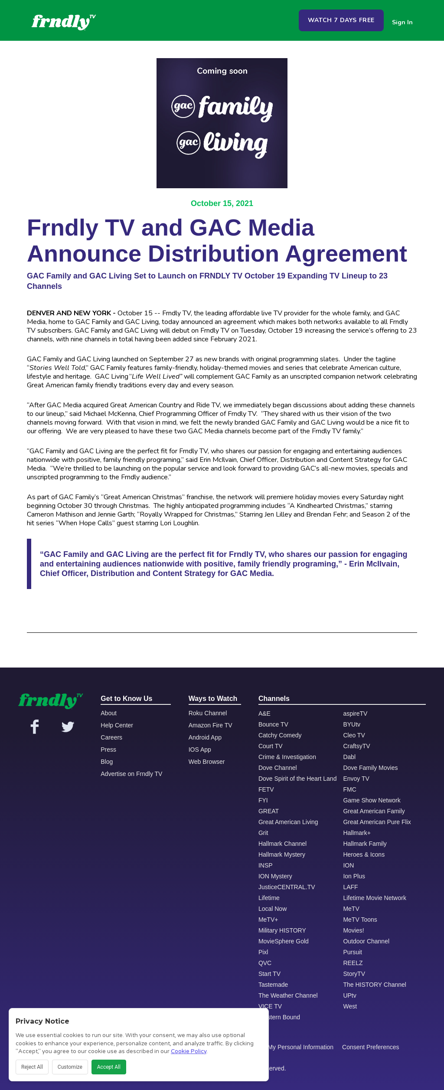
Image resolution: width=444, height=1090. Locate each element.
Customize (70, 1067)
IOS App (200, 749)
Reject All (32, 1067)
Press (108, 749)
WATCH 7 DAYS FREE (341, 20)
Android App (205, 737)
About (109, 713)
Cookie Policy (188, 1051)
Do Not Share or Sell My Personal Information (271, 1047)
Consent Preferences (370, 1047)
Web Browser (207, 761)
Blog (107, 761)
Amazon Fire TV (210, 725)
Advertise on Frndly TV (131, 773)
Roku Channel (208, 713)
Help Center (117, 725)
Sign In (402, 22)
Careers (111, 737)
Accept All (109, 1067)
